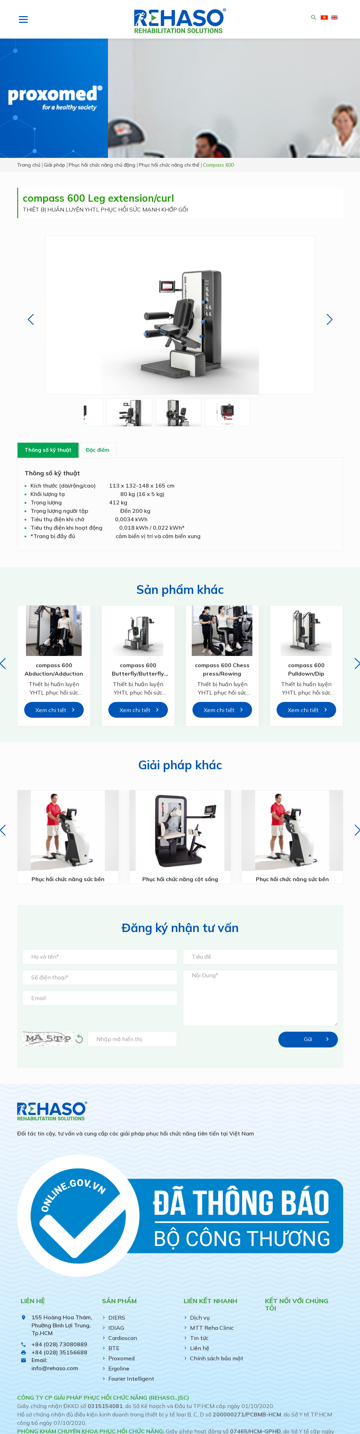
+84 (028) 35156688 (59, 1352)
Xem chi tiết (50, 709)
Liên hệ (199, 1348)
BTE (114, 1348)
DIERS (116, 1317)
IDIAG (116, 1327)
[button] (31, 319)
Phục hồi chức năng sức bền (68, 879)
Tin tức (199, 1337)
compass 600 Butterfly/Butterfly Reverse (138, 674)
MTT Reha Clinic (212, 1327)
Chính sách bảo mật (216, 1358)
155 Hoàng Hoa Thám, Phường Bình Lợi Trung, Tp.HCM (62, 1325)
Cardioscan (122, 1337)
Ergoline (118, 1368)
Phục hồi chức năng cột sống (180, 879)
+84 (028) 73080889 (59, 1344)
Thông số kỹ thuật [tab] (48, 450)
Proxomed (121, 1358)
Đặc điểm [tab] (97, 450)
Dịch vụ (200, 1317)
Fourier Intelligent (131, 1378)
